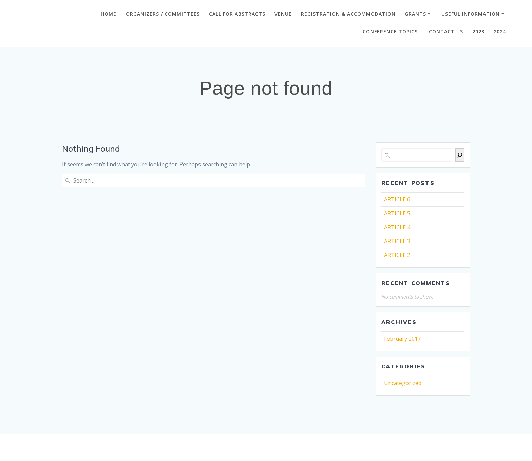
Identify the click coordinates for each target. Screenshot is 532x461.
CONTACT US (446, 31)
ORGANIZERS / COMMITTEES (163, 14)
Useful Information (470, 14)
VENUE (283, 14)
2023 (478, 31)
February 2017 (402, 338)
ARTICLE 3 (397, 241)
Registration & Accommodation (348, 14)
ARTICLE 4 (397, 227)
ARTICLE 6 (397, 199)
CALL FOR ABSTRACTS (237, 14)
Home (108, 14)
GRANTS (415, 14)
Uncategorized (402, 383)
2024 (500, 31)
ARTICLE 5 (397, 213)
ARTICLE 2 (397, 255)
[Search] (459, 155)
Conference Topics (391, 31)
